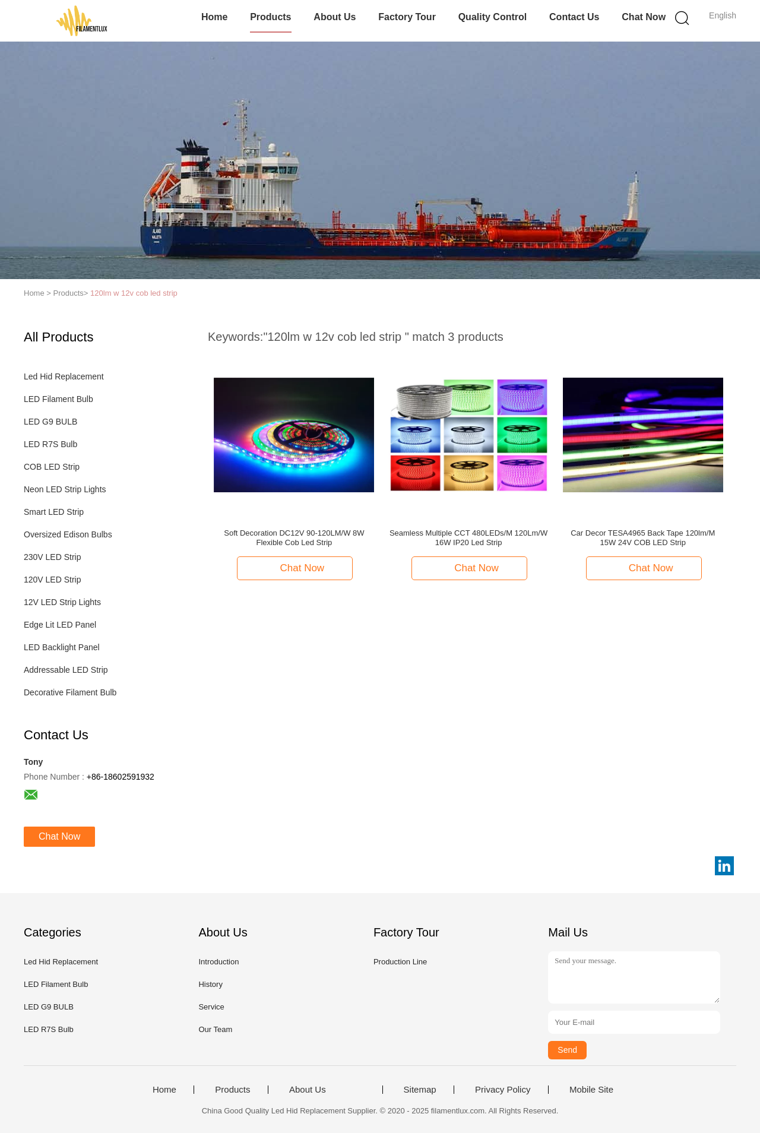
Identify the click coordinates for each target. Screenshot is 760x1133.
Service (211, 1006)
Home (214, 17)
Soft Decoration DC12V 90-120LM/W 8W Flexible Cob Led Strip (294, 537)
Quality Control (492, 17)
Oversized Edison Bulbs (68, 534)
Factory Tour (407, 17)
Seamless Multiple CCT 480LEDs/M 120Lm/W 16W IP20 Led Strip (468, 537)
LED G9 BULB (50, 421)
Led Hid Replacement (64, 376)
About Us (335, 17)
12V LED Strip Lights (62, 602)
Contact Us (574, 17)
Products (270, 17)
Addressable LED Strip (66, 670)
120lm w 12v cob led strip (134, 293)
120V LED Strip (52, 579)
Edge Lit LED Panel (60, 624)
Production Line (400, 961)
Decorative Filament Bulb (70, 692)
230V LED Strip (52, 557)
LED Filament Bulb (58, 399)
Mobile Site (591, 1089)
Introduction (218, 961)
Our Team (215, 1029)
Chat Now (644, 17)
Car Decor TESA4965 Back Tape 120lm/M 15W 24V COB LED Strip (643, 537)
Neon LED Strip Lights (65, 489)
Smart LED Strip (54, 512)
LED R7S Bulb (50, 444)
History (210, 984)
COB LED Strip (52, 466)
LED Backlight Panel (62, 647)
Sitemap (420, 1089)
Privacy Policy (502, 1089)
